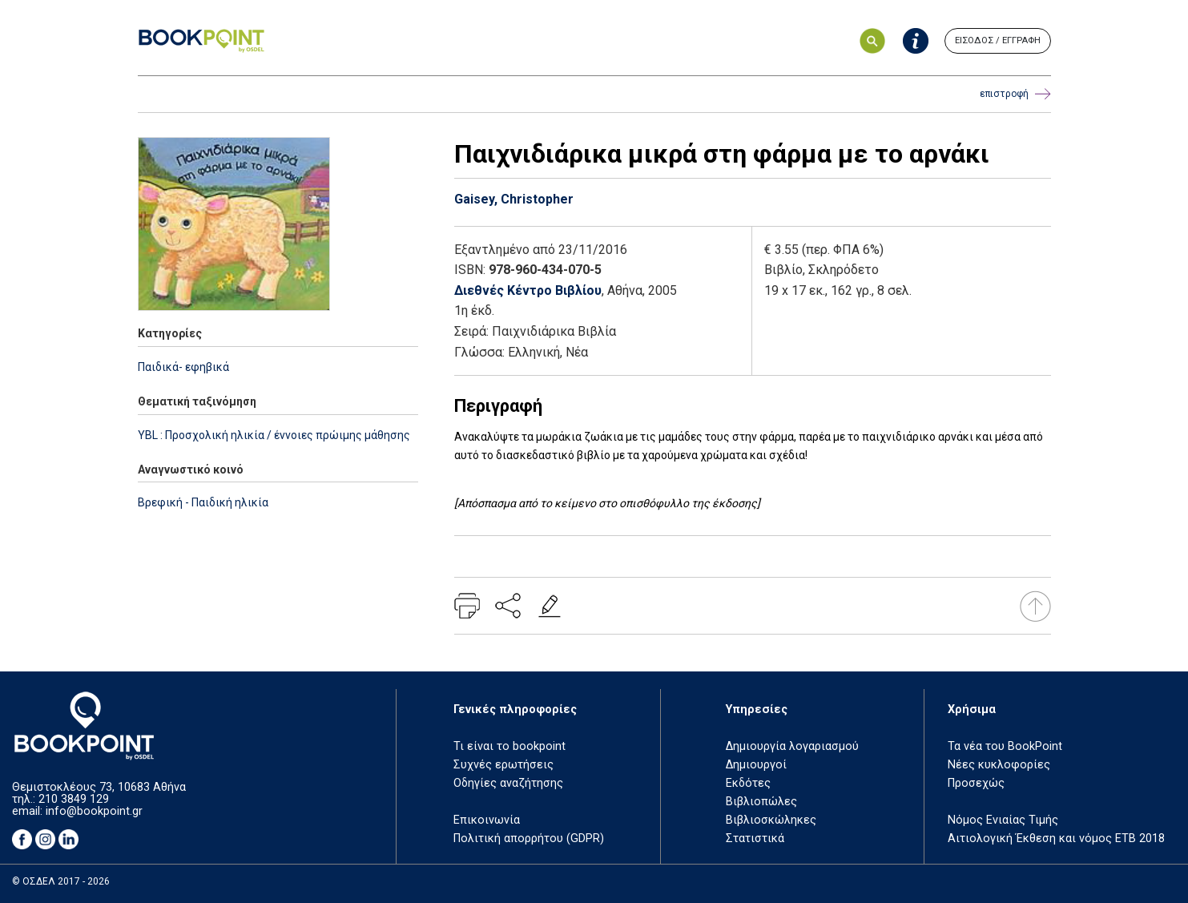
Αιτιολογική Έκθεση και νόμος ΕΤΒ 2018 (1056, 838)
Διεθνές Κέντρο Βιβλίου (528, 290)
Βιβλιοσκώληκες (771, 820)
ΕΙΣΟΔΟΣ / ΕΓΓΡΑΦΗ (998, 40)
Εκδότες (748, 783)
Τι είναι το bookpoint (509, 746)
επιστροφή (1015, 94)
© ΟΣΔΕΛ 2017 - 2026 (61, 881)
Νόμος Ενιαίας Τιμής (1003, 820)
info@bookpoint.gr (94, 811)
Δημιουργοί (756, 765)
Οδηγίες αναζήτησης (508, 783)
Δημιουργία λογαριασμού (792, 746)
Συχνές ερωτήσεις (503, 765)
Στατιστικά (755, 838)
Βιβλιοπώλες (761, 801)
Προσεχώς (976, 783)
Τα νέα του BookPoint (1005, 746)
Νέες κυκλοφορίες (999, 765)
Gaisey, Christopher (514, 199)
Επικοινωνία (486, 820)
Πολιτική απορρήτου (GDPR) (528, 838)
